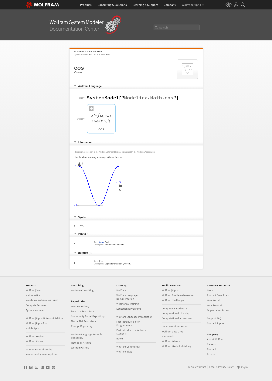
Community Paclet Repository (88, 316)
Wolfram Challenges (173, 300)
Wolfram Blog (124, 351)
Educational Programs (128, 308)
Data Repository (80, 306)
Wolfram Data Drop (172, 331)
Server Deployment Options (41, 354)
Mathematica (33, 295)
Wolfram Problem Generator (178, 295)
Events (211, 354)
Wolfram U (122, 290)
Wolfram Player (34, 341)
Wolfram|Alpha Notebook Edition (44, 318)
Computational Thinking (175, 313)
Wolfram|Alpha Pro (36, 323)
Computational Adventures (177, 318)
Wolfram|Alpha (170, 290)
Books (119, 338)
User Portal (213, 300)
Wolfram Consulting (82, 290)
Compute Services (36, 305)
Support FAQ (214, 318)
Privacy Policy (226, 367)
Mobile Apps (32, 328)
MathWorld (168, 336)
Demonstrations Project (175, 326)
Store (210, 290)
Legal (212, 367)
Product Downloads (218, 295)
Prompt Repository (82, 326)
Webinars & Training (127, 303)
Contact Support (216, 323)
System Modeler (81, 54)
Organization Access (218, 310)
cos (108, 54)
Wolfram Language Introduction (134, 316)
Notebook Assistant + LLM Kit (42, 300)
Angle (101, 242)
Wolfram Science (171, 341)
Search (163, 27)
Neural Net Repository (83, 321)
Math (102, 54)
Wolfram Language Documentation (127, 297)
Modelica (94, 54)
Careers (211, 344)
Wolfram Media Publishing (176, 346)
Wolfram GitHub (80, 347)
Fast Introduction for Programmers (128, 323)
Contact (211, 349)
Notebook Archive (81, 342)
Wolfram (201, 367)
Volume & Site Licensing (39, 349)
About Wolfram (215, 339)
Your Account (214, 305)
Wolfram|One (33, 290)
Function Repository (82, 311)
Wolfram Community (128, 346)
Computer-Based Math (174, 308)
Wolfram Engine (34, 336)
